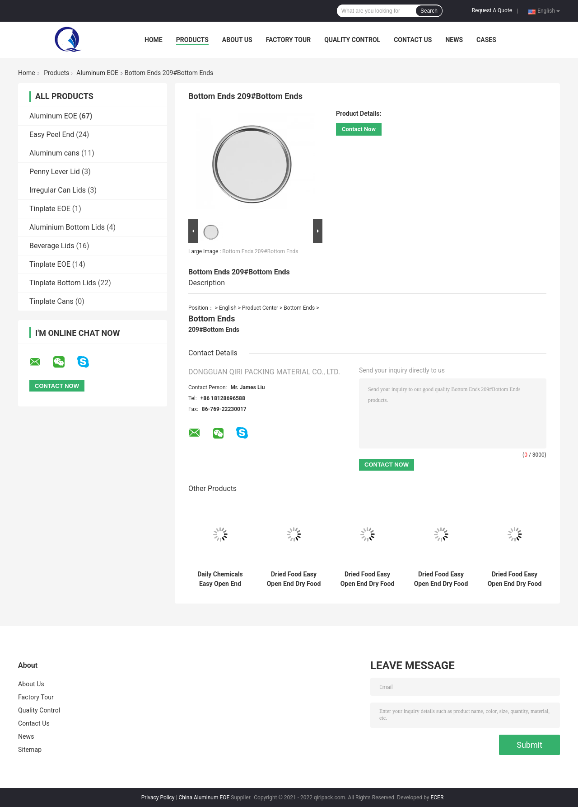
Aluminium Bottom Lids (67, 227)
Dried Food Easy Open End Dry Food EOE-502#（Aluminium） (367, 579)
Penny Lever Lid (54, 171)
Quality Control (352, 39)
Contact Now (359, 129)
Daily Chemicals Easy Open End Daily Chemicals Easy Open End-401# (220, 579)
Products (192, 39)
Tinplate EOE (49, 208)
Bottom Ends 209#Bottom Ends (260, 251)
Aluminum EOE (97, 72)
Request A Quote (492, 10)
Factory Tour (288, 39)
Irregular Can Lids (57, 190)
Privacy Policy (158, 797)
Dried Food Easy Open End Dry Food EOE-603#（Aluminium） (294, 579)
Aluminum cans (54, 153)
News (454, 39)
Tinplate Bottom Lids (62, 282)
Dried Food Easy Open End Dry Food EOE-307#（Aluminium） (441, 579)
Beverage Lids (52, 245)
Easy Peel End (51, 134)
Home (153, 39)
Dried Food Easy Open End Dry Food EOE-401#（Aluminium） (515, 579)
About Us (237, 39)
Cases (486, 39)
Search (429, 11)
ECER (436, 797)
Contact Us (413, 39)
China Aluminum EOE (203, 797)
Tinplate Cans (51, 301)
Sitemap (30, 749)
